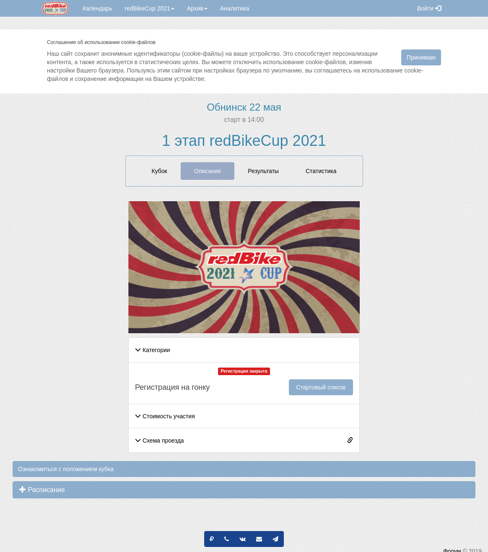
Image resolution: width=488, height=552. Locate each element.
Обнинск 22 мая (244, 107)
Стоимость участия (165, 416)
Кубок (159, 171)
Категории (152, 350)
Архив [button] (197, 8)
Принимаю (421, 57)
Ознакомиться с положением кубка (66, 469)
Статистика (321, 171)
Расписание (42, 489)
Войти (429, 8)
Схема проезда (159, 440)
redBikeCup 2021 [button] (149, 8)
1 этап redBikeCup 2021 (244, 140)
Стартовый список (320, 387)
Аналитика (234, 8)
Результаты (263, 171)
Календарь (97, 8)
